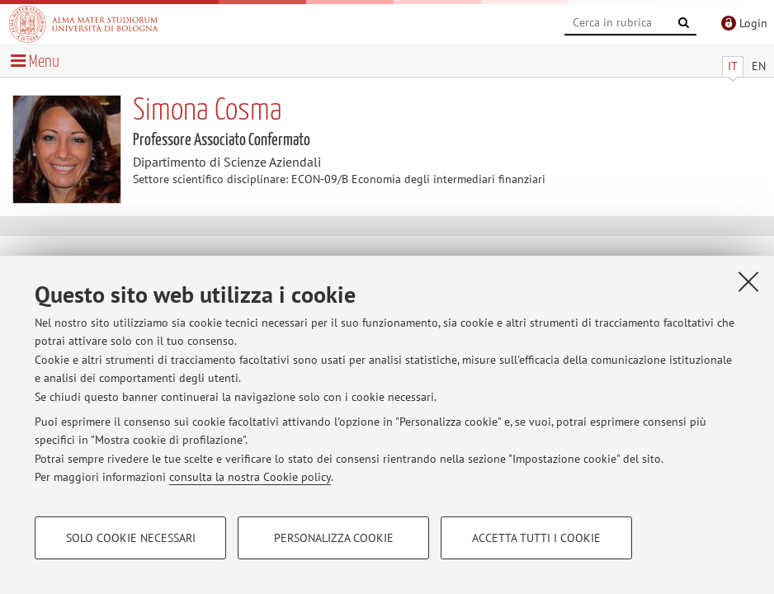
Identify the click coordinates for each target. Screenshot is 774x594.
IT (733, 66)
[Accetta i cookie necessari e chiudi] (748, 281)
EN (759, 66)
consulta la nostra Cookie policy (250, 476)
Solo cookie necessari (131, 537)
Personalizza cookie (334, 537)
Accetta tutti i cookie (536, 537)
